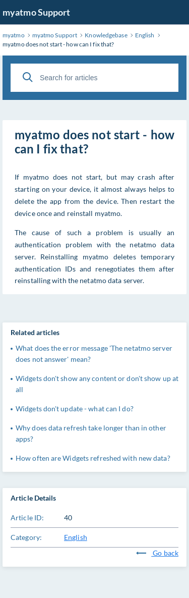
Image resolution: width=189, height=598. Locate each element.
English (75, 537)
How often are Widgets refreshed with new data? (93, 458)
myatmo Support (36, 12)
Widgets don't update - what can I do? (75, 408)
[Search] (28, 77)
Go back (157, 553)
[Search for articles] (94, 78)
